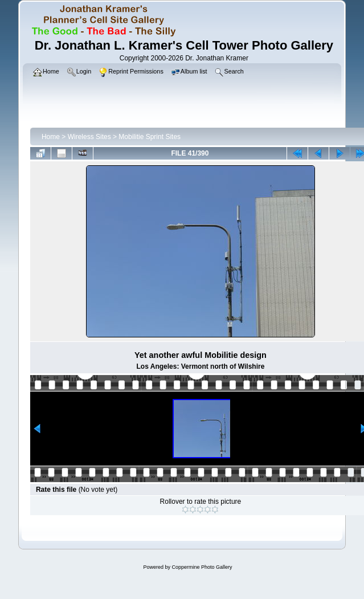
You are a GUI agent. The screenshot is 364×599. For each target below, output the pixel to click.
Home (51, 137)
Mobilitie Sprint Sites (149, 137)
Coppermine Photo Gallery (201, 567)
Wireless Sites (89, 137)
